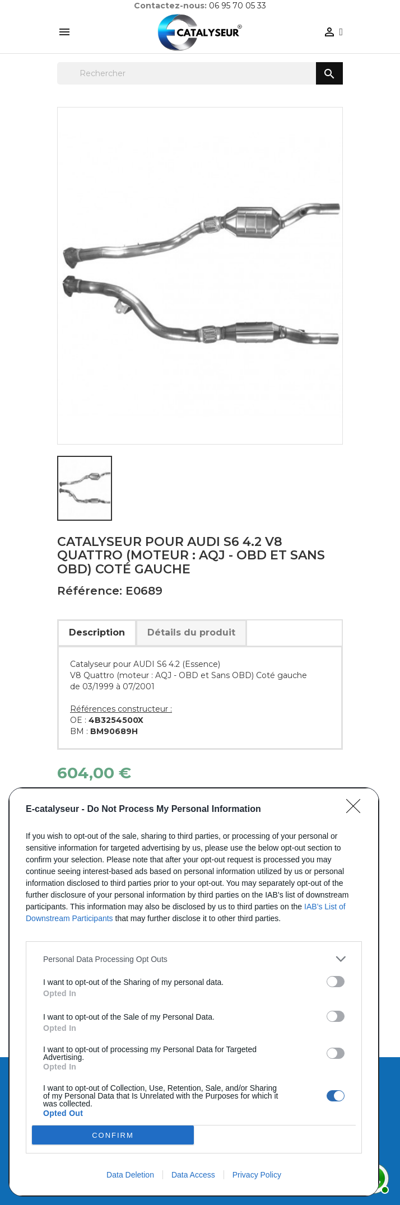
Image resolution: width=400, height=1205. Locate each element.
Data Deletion (130, 1174)
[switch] (336, 981)
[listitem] (194, 959)
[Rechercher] (200, 73)
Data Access (193, 1174)
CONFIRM (113, 1135)
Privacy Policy (256, 1174)
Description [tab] (97, 632)
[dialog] (194, 992)
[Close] (357, 809)
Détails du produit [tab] (191, 632)
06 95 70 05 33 (237, 6)
